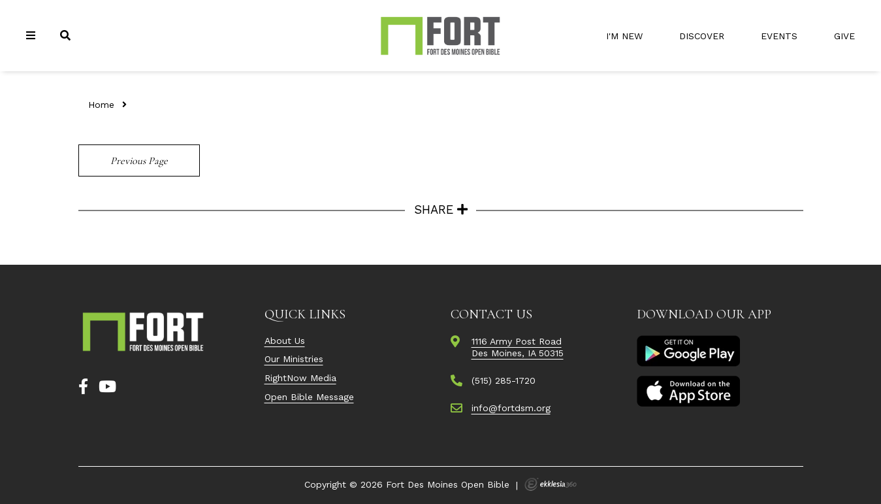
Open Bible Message (309, 397)
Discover (701, 36)
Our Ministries (293, 359)
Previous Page (139, 160)
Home (101, 104)
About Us (284, 340)
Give (844, 36)
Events (779, 36)
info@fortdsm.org (511, 408)
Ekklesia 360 (550, 484)
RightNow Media (300, 378)
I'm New (624, 36)
